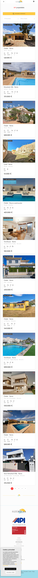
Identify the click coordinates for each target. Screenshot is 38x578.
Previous (4, 35)
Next (34, 35)
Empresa (19, 540)
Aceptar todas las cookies (10, 568)
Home (19, 538)
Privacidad (25, 571)
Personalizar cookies (10, 572)
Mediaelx (22, 572)
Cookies (29, 571)
